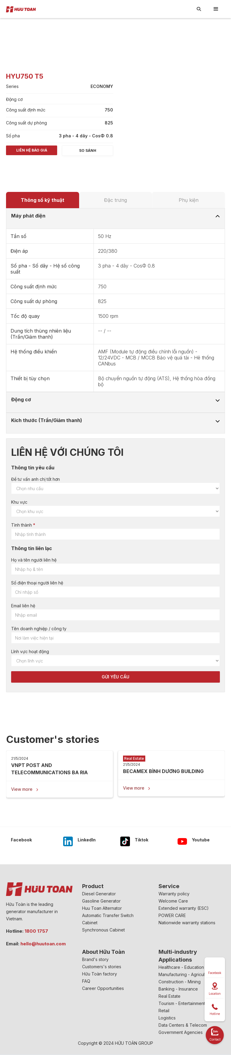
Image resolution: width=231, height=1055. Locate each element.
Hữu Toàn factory (99, 973)
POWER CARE (172, 915)
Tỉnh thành (21, 525)
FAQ (86, 981)
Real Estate (169, 996)
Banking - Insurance (178, 988)
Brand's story (95, 959)
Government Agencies (181, 1032)
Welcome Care (173, 900)
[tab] (42, 200)
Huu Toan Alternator (102, 908)
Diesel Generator (99, 893)
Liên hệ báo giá (31, 150)
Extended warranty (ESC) (184, 908)
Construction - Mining (180, 981)
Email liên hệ (23, 605)
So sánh (87, 150)
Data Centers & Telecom (183, 1025)
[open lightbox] (143, 52)
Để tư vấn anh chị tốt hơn (35, 479)
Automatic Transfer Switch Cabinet (108, 919)
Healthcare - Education (181, 967)
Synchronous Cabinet (103, 929)
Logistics (167, 1017)
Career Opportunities (103, 988)
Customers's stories (101, 966)
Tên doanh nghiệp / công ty (38, 628)
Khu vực (19, 502)
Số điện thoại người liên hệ (37, 582)
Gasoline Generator (101, 900)
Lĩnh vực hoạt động (30, 651)
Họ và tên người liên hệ (34, 559)
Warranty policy (174, 893)
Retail (164, 1010)
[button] (216, 9)
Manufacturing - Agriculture (185, 974)
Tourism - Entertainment (182, 1003)
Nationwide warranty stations (187, 922)
